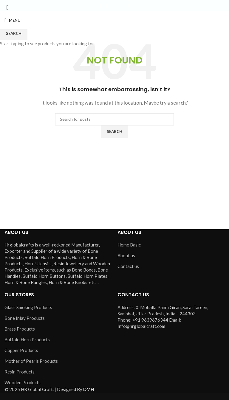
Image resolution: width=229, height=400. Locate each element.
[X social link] (107, 6)
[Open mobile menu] (12, 20)
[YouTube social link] (121, 6)
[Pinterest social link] (128, 6)
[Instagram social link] (114, 6)
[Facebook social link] (100, 6)
